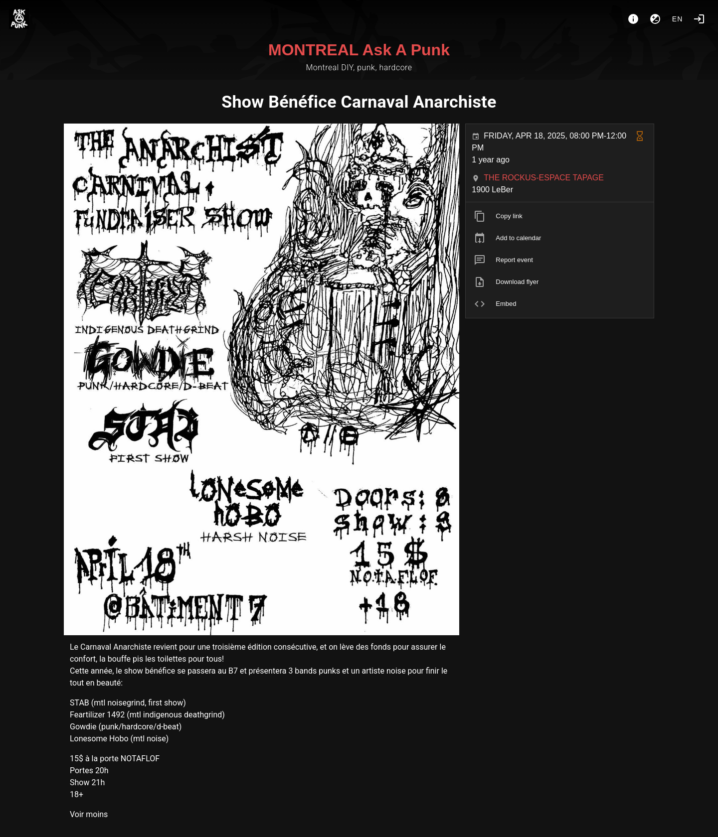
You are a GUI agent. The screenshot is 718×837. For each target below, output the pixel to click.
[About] (633, 19)
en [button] (677, 19)
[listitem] (560, 216)
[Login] (699, 19)
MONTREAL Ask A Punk (359, 50)
